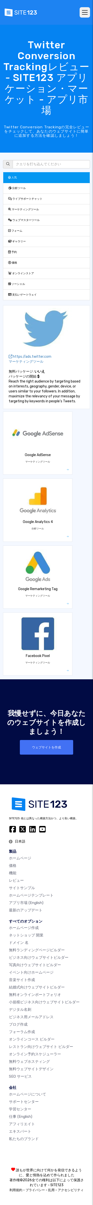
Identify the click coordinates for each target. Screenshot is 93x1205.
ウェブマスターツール (24, 220)
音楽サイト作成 (22, 980)
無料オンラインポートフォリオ (35, 994)
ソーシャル (16, 284)
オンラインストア (21, 273)
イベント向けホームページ (31, 972)
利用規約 (15, 1190)
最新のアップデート (25, 910)
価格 (12, 262)
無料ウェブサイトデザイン (31, 1069)
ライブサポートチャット (25, 198)
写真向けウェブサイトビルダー (35, 965)
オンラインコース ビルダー (32, 1039)
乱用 (51, 1190)
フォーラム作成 (22, 1032)
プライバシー (35, 1190)
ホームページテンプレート (31, 895)
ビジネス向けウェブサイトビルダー (38, 957)
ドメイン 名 (19, 942)
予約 (12, 252)
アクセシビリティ (71, 1190)
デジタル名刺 (20, 1009)
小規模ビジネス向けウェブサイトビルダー (44, 1002)
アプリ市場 (26, 903)
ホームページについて (27, 1094)
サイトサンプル (22, 888)
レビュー (16, 880)
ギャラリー (17, 241)
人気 (12, 177)
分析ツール (17, 188)
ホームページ (20, 858)
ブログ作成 (18, 1024)
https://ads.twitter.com (30, 357)
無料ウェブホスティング (29, 1061)
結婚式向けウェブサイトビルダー (37, 987)
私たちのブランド (24, 1139)
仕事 (20, 1116)
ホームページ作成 (24, 928)
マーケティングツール (23, 209)
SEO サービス (20, 1076)
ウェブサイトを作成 (46, 747)
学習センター (20, 1109)
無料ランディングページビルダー (37, 950)
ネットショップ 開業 (26, 935)
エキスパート (20, 1131)
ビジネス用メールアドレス (31, 1017)
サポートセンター (24, 1101)
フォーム (15, 230)
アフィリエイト (22, 1124)
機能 (12, 873)
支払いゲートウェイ (22, 294)
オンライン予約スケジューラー (35, 1054)
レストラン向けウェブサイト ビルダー (41, 1046)
